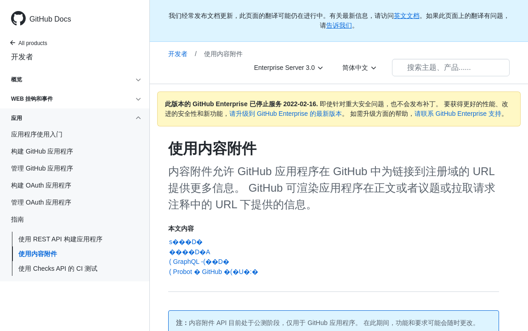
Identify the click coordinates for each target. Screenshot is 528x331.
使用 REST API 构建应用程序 (60, 239)
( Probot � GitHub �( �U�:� (213, 271)
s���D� (186, 241)
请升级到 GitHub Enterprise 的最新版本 (285, 113)
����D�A (189, 252)
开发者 (22, 57)
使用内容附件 (37, 253)
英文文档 (407, 15)
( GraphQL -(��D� (199, 261)
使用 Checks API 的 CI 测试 (57, 268)
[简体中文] (360, 67)
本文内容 (181, 228)
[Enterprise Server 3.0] (289, 67)
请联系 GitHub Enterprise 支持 (457, 113)
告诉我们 (339, 25)
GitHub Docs (50, 19)
